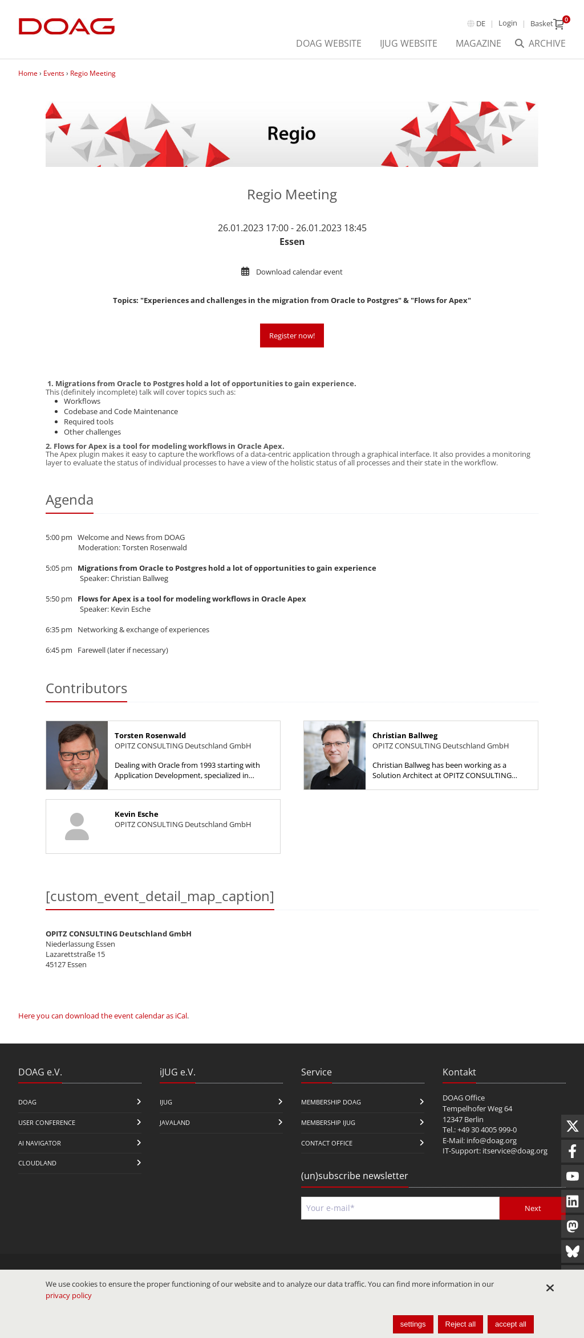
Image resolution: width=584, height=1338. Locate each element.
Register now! (292, 335)
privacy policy (69, 1295)
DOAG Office (464, 1098)
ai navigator (39, 1143)
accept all (510, 1324)
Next (533, 1208)
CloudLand (37, 1163)
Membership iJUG (328, 1122)
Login (507, 22)
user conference (46, 1122)
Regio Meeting (93, 73)
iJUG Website (408, 43)
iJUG (166, 1102)
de (480, 23)
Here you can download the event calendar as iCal (102, 1015)
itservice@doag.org (515, 1150)
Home (28, 73)
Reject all (460, 1324)
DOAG (27, 1102)
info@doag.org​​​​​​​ (492, 1140)
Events (53, 73)
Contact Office (326, 1143)
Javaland (175, 1122)
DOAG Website (329, 43)
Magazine (478, 43)
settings (413, 1324)
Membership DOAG (331, 1102)
